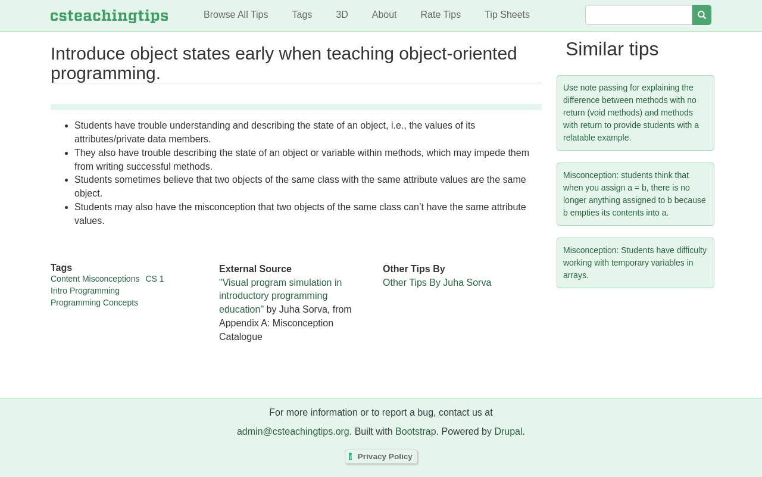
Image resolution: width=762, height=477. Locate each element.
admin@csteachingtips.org (293, 431)
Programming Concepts (94, 302)
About (384, 15)
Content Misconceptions (95, 278)
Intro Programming (85, 290)
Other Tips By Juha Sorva (437, 283)
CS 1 (154, 278)
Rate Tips (441, 15)
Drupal (508, 431)
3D (342, 15)
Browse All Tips (236, 15)
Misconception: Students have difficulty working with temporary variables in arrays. (635, 262)
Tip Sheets (507, 15)
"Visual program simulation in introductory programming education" (280, 296)
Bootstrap (415, 431)
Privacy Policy (385, 457)
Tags (302, 15)
